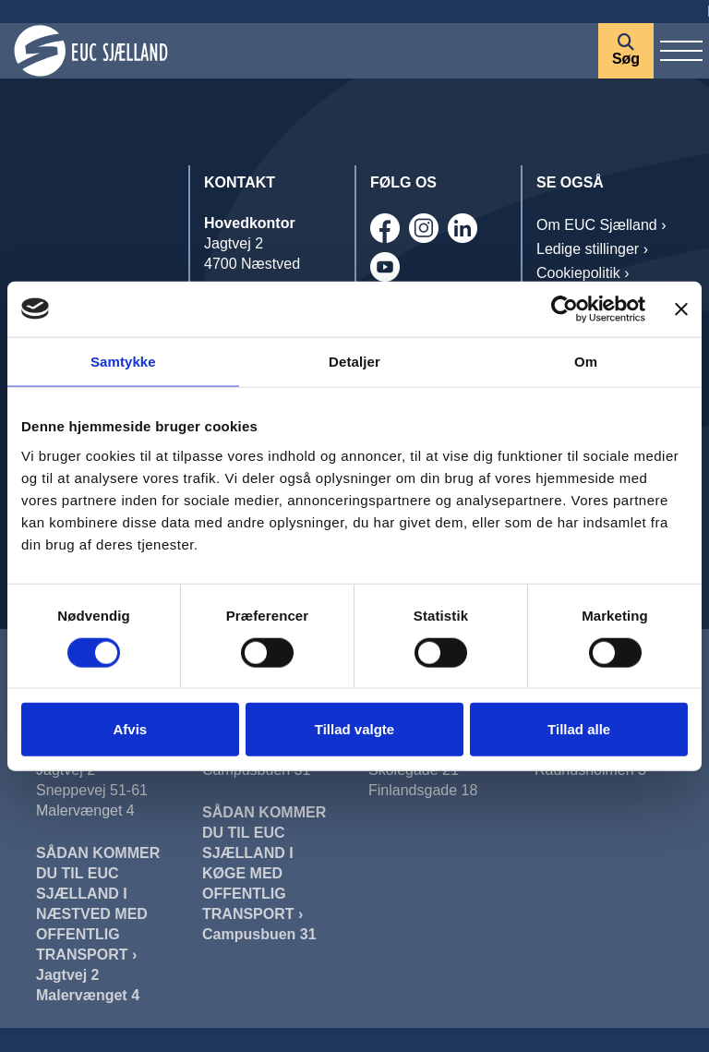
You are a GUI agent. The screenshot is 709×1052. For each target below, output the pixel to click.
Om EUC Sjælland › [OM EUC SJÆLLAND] (601, 225)
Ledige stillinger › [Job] (592, 249)
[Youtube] (385, 267)
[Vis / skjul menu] (681, 51)
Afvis (130, 729)
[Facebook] (385, 228)
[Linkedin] (462, 228)
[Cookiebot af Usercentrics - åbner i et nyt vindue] (564, 308)
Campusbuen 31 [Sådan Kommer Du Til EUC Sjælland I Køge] (259, 934)
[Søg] (626, 51)
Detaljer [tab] (354, 361)
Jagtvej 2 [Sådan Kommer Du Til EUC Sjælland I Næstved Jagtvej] (67, 975)
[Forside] (299, 51)
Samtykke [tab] (123, 361)
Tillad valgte (354, 729)
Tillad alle (578, 729)
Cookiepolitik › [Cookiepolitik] (582, 273)
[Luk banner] (681, 308)
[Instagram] (424, 228)
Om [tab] (585, 361)
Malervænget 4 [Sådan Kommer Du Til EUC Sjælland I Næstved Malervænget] (87, 995)
